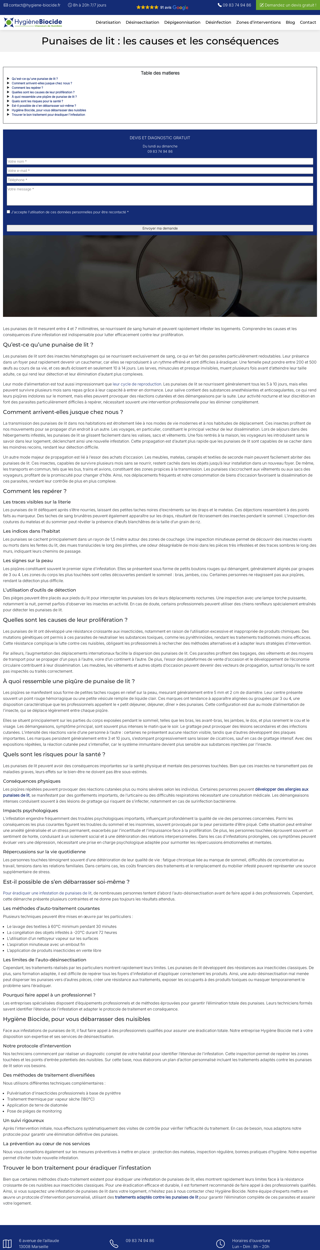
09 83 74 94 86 (234, 4)
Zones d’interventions (258, 22)
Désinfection (218, 22)
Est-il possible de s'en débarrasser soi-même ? (44, 106)
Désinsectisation (142, 22)
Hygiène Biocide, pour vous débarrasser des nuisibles (49, 110)
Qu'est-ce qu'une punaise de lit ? (35, 79)
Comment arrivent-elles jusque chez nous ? (42, 83)
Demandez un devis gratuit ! (288, 4)
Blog (290, 22)
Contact (308, 22)
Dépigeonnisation (182, 22)
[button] (162, 7)
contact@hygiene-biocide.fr (32, 4)
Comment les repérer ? (27, 88)
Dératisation (108, 22)
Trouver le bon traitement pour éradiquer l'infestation (48, 115)
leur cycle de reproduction (137, 383)
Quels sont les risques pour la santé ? (37, 101)
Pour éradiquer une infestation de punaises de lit (47, 892)
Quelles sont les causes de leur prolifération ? (43, 92)
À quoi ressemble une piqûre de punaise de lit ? (44, 97)
